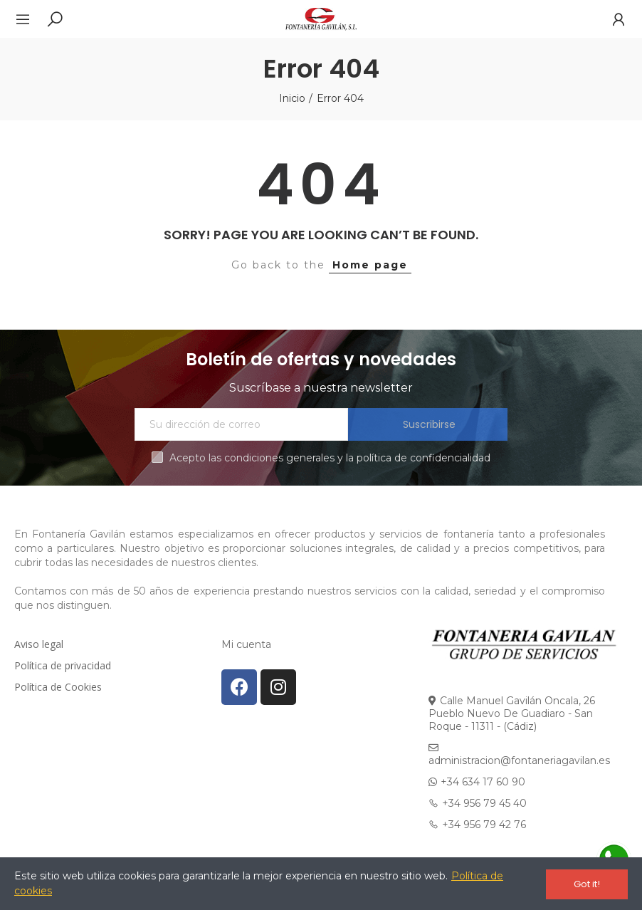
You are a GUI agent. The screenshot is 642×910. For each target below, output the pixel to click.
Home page (370, 264)
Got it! (587, 884)
